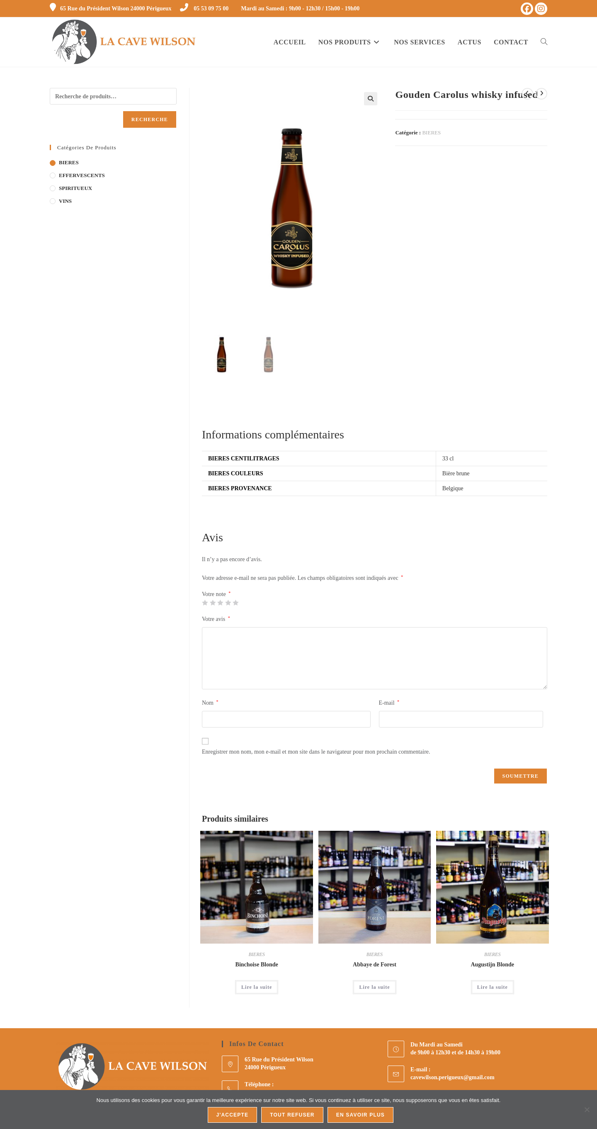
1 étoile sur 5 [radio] (205, 603)
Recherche (149, 119)
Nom (210, 703)
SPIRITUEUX (75, 188)
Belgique (453, 490)
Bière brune (456, 474)
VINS (65, 201)
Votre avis (216, 619)
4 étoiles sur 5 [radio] (228, 603)
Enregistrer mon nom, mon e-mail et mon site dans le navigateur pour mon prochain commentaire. (316, 752)
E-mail (389, 703)
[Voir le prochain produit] (541, 94)
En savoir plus (360, 1115)
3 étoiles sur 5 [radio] (220, 603)
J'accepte (232, 1115)
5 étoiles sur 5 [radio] (235, 603)
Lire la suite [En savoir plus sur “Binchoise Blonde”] (256, 988)
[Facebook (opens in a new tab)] (527, 8)
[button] (370, 98)
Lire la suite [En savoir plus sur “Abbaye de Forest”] (374, 988)
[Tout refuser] (586, 1109)
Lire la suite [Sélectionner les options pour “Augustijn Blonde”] (492, 988)
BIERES (431, 132)
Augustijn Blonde (492, 965)
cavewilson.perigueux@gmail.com (452, 1078)
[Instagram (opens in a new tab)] (541, 8)
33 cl (448, 459)
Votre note (216, 595)
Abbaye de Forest (374, 965)
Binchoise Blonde (256, 965)
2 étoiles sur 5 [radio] (213, 603)
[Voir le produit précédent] (527, 94)
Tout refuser (292, 1115)
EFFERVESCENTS (82, 175)
